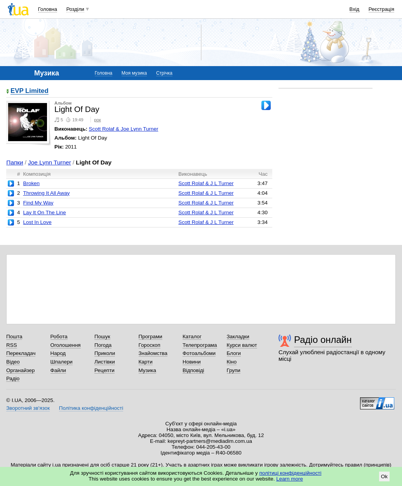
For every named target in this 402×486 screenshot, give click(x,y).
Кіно (232, 362)
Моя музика (134, 73)
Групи (233, 370)
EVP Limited (29, 91)
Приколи (104, 353)
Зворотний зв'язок (28, 408)
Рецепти (104, 370)
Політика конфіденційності (91, 408)
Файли (58, 370)
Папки (14, 162)
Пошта (14, 336)
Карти (146, 362)
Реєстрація (381, 9)
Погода (102, 345)
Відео (13, 362)
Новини (192, 362)
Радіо (12, 378)
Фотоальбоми (199, 353)
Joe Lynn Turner (49, 162)
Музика (147, 370)
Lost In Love (37, 222)
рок (97, 119)
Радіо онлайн (323, 339)
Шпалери (61, 362)
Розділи (75, 9)
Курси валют (242, 345)
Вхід (355, 9)
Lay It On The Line (44, 212)
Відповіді (193, 370)
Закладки (238, 336)
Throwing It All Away (46, 193)
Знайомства (153, 353)
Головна (47, 9)
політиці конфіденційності (290, 473)
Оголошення (65, 345)
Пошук (102, 336)
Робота (59, 336)
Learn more (289, 479)
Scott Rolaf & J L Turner (205, 183)
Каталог (192, 336)
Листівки (104, 362)
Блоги (234, 353)
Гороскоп (149, 345)
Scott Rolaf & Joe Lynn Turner (123, 129)
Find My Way (38, 203)
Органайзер (20, 370)
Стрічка (164, 73)
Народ (58, 353)
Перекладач (20, 353)
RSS (11, 345)
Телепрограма (200, 345)
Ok (384, 476)
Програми (150, 336)
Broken (31, 183)
